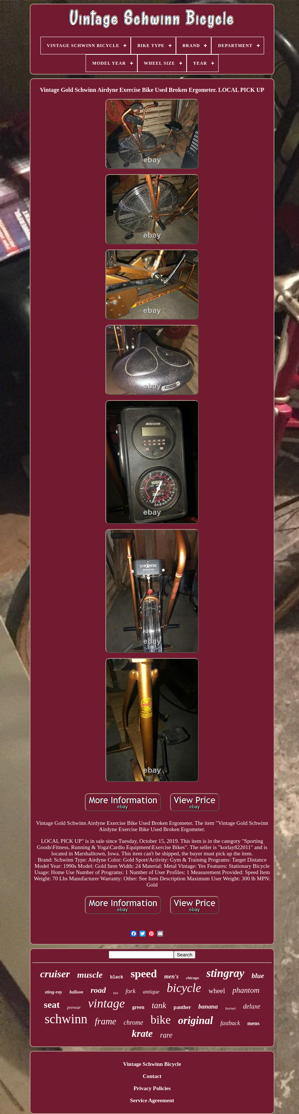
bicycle (184, 988)
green (138, 1007)
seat (52, 1004)
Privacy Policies (151, 1088)
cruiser (55, 974)
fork (131, 991)
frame (105, 1021)
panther (182, 1007)
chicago (192, 977)
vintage (106, 1003)
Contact (152, 1076)
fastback (230, 1023)
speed (143, 973)
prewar (74, 1007)
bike (161, 1019)
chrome (133, 1022)
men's (171, 976)
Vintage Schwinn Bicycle (152, 1064)
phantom (246, 990)
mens (253, 1023)
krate (142, 1033)
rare (166, 1035)
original (195, 1020)
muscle (89, 975)
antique (151, 992)
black (116, 977)
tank (159, 1005)
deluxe (251, 1006)
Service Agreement (152, 1100)
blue (258, 976)
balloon (76, 992)
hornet (230, 1008)
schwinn (65, 1019)
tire (115, 993)
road (98, 990)
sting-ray (53, 992)
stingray (225, 973)
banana (208, 1006)
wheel (216, 991)
